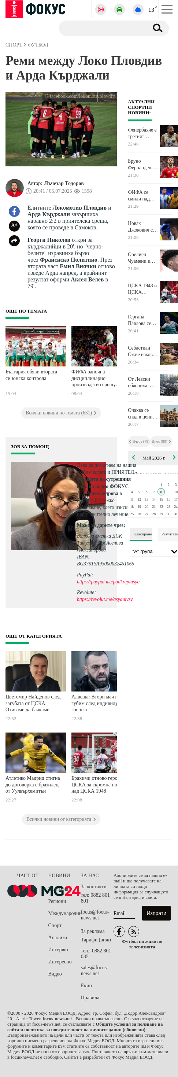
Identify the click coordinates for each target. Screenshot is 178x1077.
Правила (90, 997)
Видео (55, 974)
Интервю (58, 949)
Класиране (142, 534)
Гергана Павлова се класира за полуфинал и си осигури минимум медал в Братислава (141, 320)
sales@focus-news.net (94, 970)
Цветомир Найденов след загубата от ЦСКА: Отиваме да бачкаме (32, 703)
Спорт (55, 925)
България (58, 889)
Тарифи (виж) (96, 940)
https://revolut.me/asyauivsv (105, 599)
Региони (57, 901)
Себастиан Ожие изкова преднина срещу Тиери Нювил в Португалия (141, 351)
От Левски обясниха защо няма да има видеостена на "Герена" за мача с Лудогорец (143, 382)
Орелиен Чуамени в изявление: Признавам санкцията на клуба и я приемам (142, 258)
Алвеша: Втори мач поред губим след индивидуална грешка (99, 703)
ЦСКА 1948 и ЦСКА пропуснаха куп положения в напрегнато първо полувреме (142, 289)
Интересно (60, 961)
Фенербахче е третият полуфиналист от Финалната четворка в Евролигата (143, 133)
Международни (64, 913)
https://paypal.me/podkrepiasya (108, 581)
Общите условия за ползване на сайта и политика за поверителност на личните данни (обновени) (85, 1027)
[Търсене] (101, 27)
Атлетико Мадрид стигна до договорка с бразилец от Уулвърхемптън (32, 784)
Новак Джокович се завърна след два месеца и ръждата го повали (141, 227)
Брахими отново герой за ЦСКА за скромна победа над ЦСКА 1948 (99, 784)
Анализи (57, 937)
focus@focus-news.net (95, 915)
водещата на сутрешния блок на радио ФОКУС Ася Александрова (104, 486)
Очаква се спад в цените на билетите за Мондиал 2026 (143, 413)
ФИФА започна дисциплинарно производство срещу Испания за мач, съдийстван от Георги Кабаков (94, 379)
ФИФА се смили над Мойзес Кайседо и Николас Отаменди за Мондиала (141, 195)
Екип (86, 985)
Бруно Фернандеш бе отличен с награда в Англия (143, 164)
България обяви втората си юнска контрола (31, 375)
